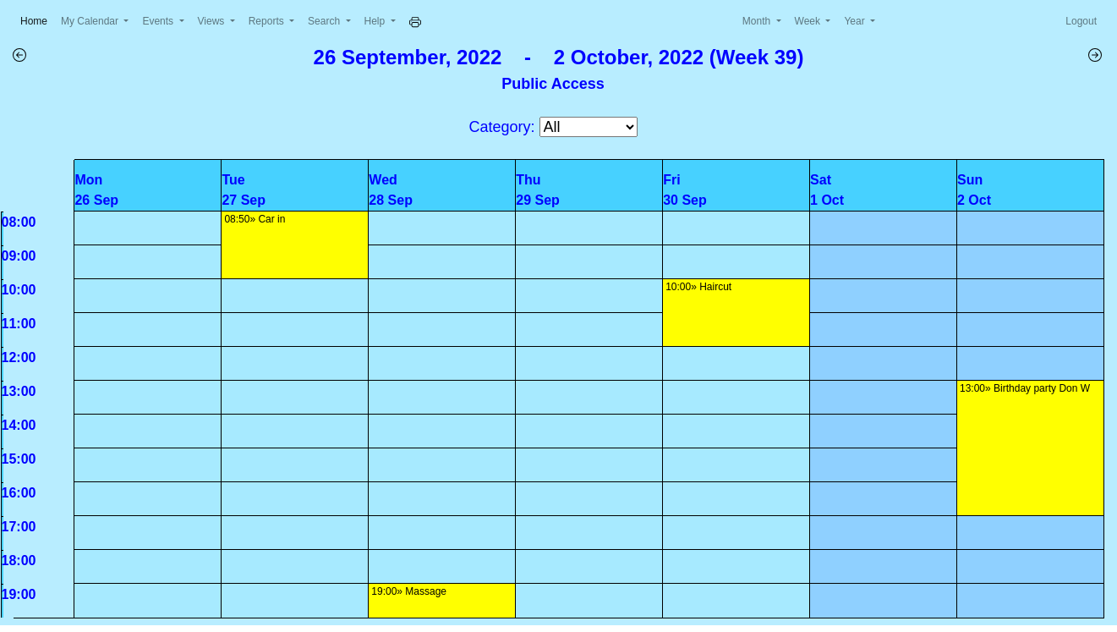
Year (856, 21)
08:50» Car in (254, 219)
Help (376, 21)
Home (37, 20)
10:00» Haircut (698, 287)
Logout (1081, 21)
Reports (268, 21)
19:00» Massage (408, 591)
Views (212, 21)
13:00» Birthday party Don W (1025, 388)
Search (325, 21)
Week (809, 21)
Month (758, 21)
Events (159, 21)
